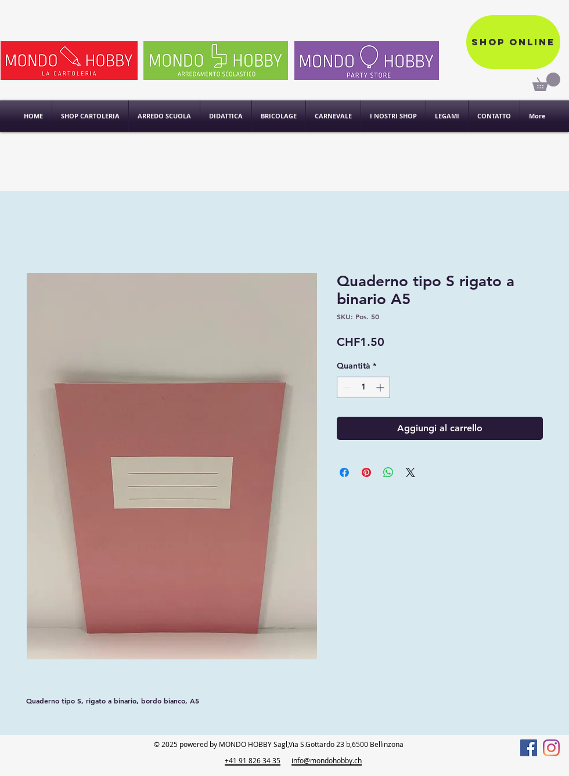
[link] (546, 82)
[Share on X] (410, 472)
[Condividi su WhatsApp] (388, 472)
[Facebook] (528, 747)
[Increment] (381, 387)
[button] (393, 116)
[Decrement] (345, 387)
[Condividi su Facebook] (344, 472)
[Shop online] (513, 42)
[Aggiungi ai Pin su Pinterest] (366, 472)
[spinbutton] (363, 387)
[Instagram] (551, 747)
